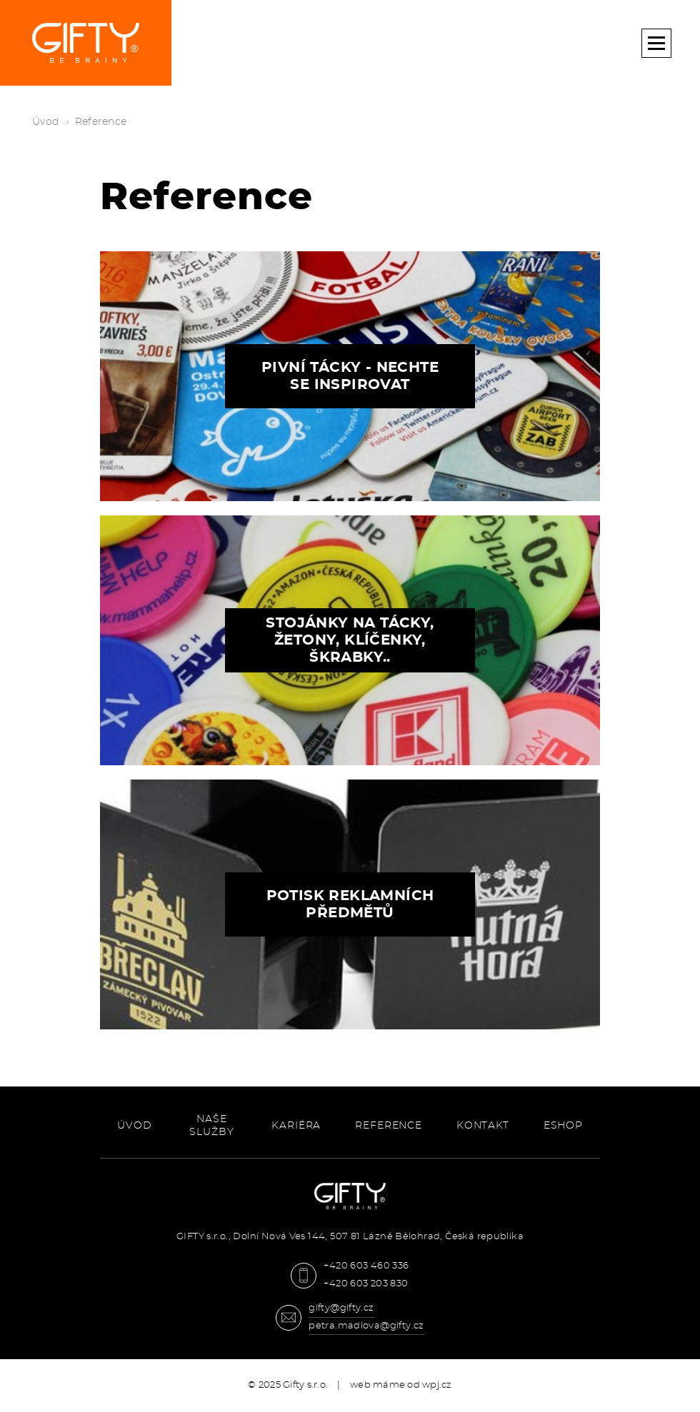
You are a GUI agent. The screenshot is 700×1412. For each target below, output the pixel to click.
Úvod (45, 122)
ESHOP (563, 1126)
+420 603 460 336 (366, 1266)
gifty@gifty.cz (341, 1308)
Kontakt (482, 1126)
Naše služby (211, 1125)
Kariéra (296, 1126)
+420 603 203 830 (366, 1284)
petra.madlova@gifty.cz (366, 1326)
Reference (388, 1126)
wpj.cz (437, 1385)
